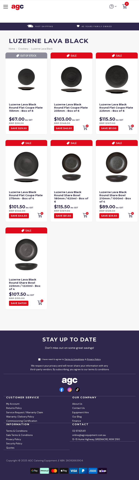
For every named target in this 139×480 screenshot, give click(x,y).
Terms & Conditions (74, 359)
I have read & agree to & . (69, 359)
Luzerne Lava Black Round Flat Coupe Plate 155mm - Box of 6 (26, 107)
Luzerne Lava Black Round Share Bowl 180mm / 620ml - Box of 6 (71, 196)
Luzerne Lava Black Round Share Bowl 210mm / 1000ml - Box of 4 (115, 196)
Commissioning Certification (21, 420)
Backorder (85, 127)
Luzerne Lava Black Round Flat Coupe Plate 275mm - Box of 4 (26, 195)
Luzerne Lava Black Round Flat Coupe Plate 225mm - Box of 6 (116, 107)
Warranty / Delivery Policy (20, 416)
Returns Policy (14, 408)
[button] (124, 7)
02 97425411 (79, 430)
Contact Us (78, 408)
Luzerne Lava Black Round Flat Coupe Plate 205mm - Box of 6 (71, 107)
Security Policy (14, 443)
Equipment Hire (80, 412)
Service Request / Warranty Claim (24, 412)
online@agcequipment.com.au (89, 435)
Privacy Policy (94, 359)
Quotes (10, 447)
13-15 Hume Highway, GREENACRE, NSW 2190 (96, 439)
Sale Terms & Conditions (19, 435)
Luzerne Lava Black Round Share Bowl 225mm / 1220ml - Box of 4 (24, 284)
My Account (12, 403)
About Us (77, 403)
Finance (76, 420)
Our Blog (77, 416)
